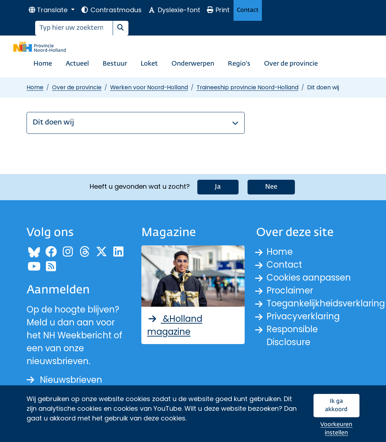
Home (42, 64)
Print (218, 9)
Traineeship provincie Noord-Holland (247, 87)
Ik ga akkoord (336, 406)
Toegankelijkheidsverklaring (326, 303)
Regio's (239, 64)
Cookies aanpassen (309, 277)
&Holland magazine (174, 325)
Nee (271, 187)
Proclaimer (290, 290)
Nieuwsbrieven (64, 380)
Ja (218, 187)
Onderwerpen (192, 64)
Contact (248, 10)
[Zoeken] (74, 28)
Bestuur (115, 64)
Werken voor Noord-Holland (149, 87)
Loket (149, 64)
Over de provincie (291, 64)
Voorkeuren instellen (336, 429)
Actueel (77, 64)
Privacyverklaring (303, 316)
